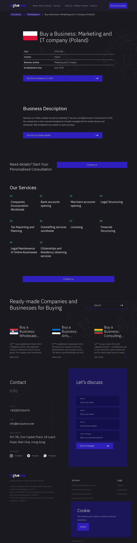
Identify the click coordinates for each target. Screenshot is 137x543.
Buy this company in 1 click (47, 78)
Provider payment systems (81, 490)
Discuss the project (118, 6)
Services (58, 5)
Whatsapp (52, 452)
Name (82, 395)
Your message (85, 430)
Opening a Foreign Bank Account (84, 481)
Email (12, 416)
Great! (83, 526)
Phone (12, 402)
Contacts (93, 6)
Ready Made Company (42, 6)
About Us (68, 6)
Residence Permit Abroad (81, 486)
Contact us (115, 164)
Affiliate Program (81, 6)
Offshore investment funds (82, 499)
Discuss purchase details (47, 135)
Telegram (35, 452)
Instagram (18, 452)
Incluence (16, 14)
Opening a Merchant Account (82, 494)
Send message (94, 442)
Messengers (14, 447)
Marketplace (33, 14)
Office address (15, 429)
